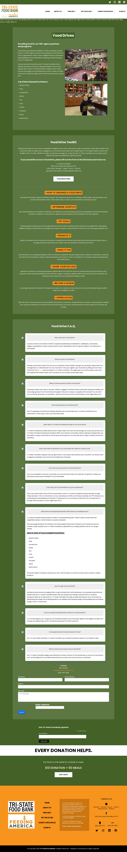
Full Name (21, 677)
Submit (21, 712)
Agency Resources (105, 11)
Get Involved (47, 818)
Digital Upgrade (93, 849)
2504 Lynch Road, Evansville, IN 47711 (106, 815)
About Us (47, 808)
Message (21, 691)
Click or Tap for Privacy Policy (71, 826)
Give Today (63, 775)
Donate (122, 11)
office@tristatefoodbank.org (63, 670)
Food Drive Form (63, 179)
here (40, 370)
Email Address (69, 677)
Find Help (47, 813)
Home (47, 11)
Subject (20, 684)
